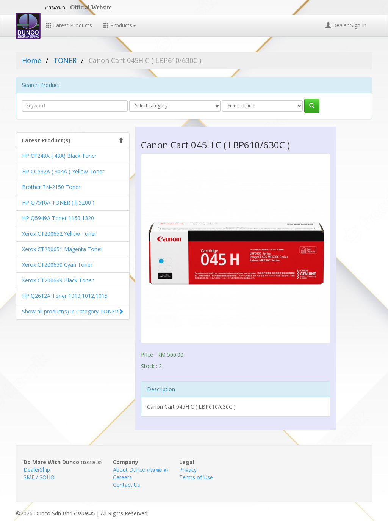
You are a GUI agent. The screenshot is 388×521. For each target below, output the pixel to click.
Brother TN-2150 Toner (51, 186)
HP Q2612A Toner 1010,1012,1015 (65, 295)
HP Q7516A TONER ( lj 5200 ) (58, 202)
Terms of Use (196, 477)
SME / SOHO (39, 477)
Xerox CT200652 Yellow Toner (59, 233)
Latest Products (69, 25)
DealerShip (36, 469)
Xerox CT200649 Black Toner (58, 280)
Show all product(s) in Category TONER (70, 311)
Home (31, 60)
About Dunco (140, 469)
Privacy (188, 469)
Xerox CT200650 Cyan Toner (57, 264)
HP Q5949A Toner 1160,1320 (58, 218)
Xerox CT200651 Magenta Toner (62, 249)
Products (119, 25)
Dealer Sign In (345, 25)
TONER (65, 60)
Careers (122, 477)
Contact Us (126, 484)
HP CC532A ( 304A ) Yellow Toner (63, 171)
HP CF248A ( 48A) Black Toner (59, 155)
